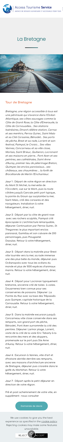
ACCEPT (39, 439)
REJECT (23, 439)
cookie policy (49, 425)
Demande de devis (31, 406)
